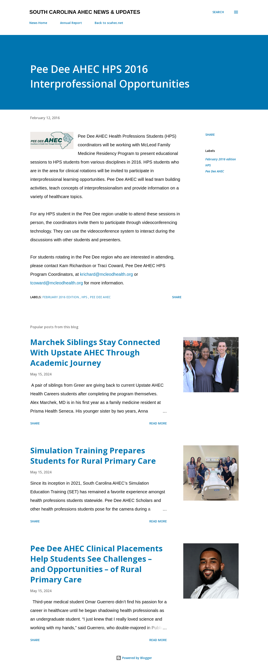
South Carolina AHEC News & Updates (84, 12)
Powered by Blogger (134, 658)
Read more (158, 423)
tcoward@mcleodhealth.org (56, 283)
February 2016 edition (220, 159)
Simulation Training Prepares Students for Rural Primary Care (93, 455)
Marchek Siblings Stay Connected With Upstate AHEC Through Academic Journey (95, 352)
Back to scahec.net (109, 23)
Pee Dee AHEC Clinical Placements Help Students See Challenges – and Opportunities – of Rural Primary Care (96, 564)
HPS (208, 165)
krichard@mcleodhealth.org (106, 274)
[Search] (218, 12)
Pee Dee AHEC (214, 171)
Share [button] (210, 134)
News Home (38, 23)
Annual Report (71, 23)
